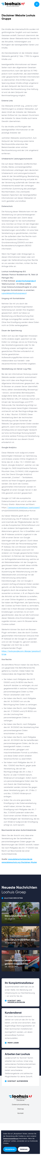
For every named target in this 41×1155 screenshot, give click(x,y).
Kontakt (21, 1113)
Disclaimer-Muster (29, 862)
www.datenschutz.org (11, 862)
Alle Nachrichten (12, 898)
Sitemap (20, 1109)
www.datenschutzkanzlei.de (20, 859)
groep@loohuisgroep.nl (26, 281)
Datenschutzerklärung (10, 1138)
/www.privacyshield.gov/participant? (24, 508)
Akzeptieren (10, 1149)
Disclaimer (21, 1100)
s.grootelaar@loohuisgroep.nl (14, 293)
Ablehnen (23, 1149)
